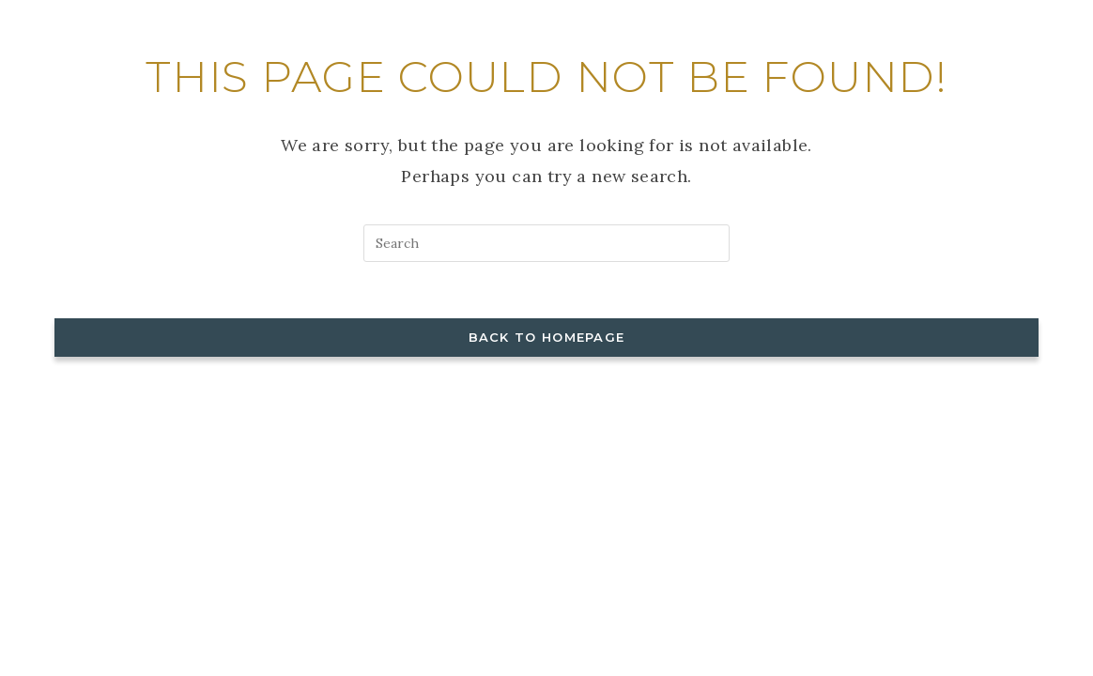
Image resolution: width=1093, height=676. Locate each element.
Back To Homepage (547, 337)
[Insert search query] (546, 243)
